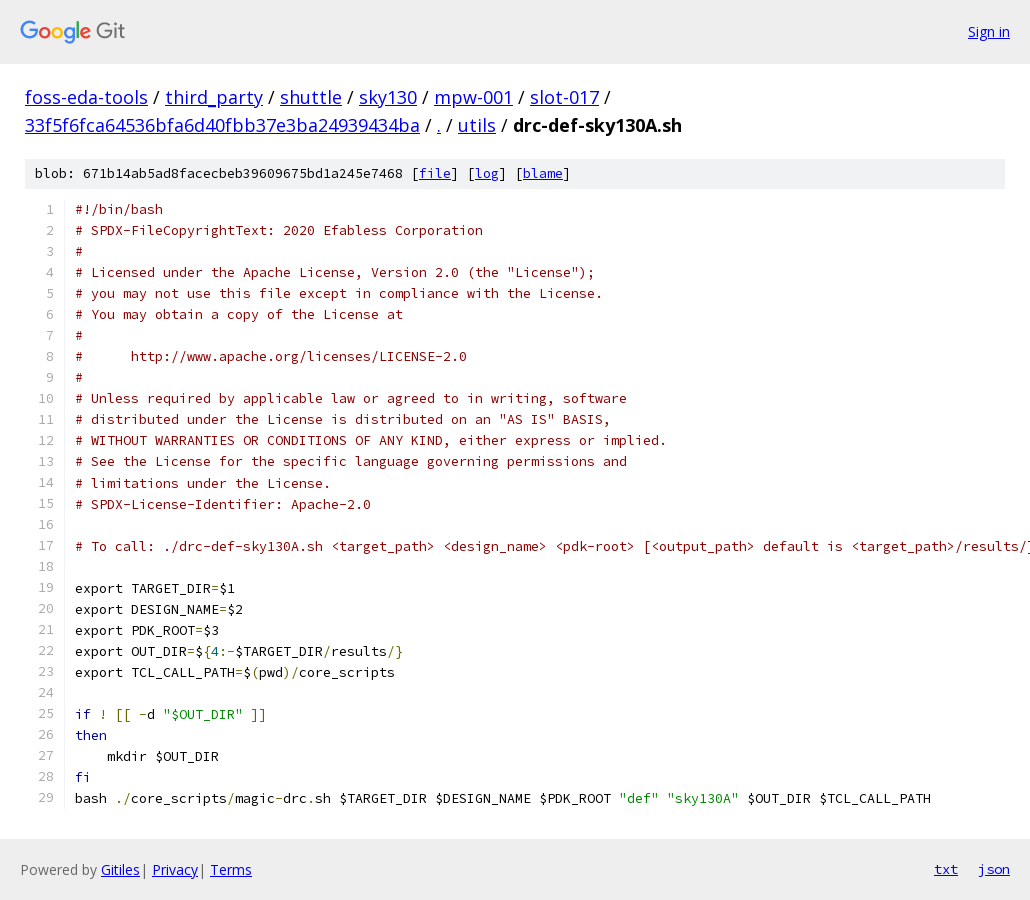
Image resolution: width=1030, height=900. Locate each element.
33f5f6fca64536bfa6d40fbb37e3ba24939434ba (222, 125)
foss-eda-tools (86, 97)
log (487, 173)
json (994, 869)
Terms (231, 869)
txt (946, 869)
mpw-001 (473, 97)
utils (477, 125)
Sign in (989, 31)
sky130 (388, 97)
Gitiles (120, 869)
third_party (214, 97)
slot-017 (564, 97)
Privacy (175, 869)
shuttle (311, 97)
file (435, 173)
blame (543, 173)
